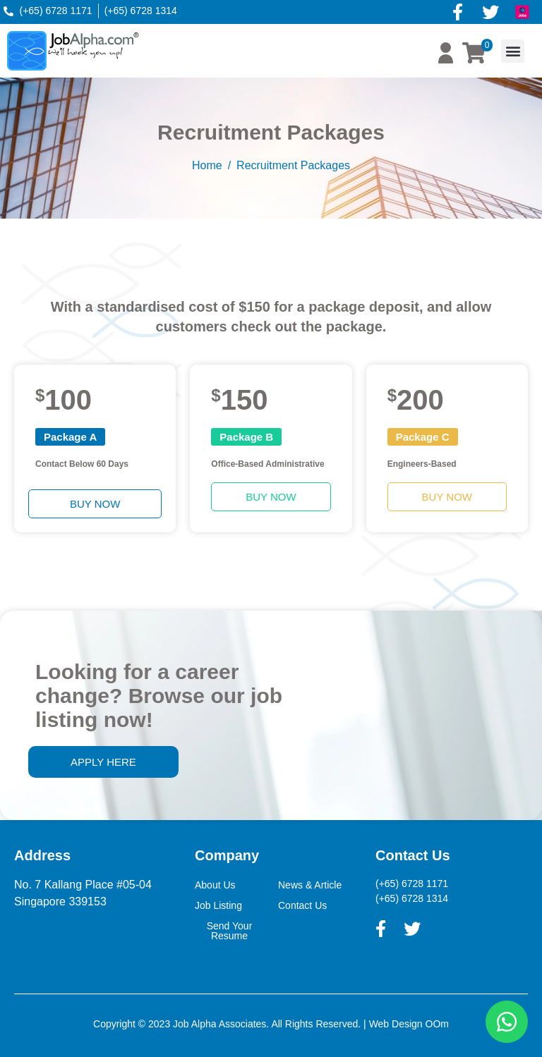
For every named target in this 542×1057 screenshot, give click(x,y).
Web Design (396, 1023)
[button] (512, 51)
